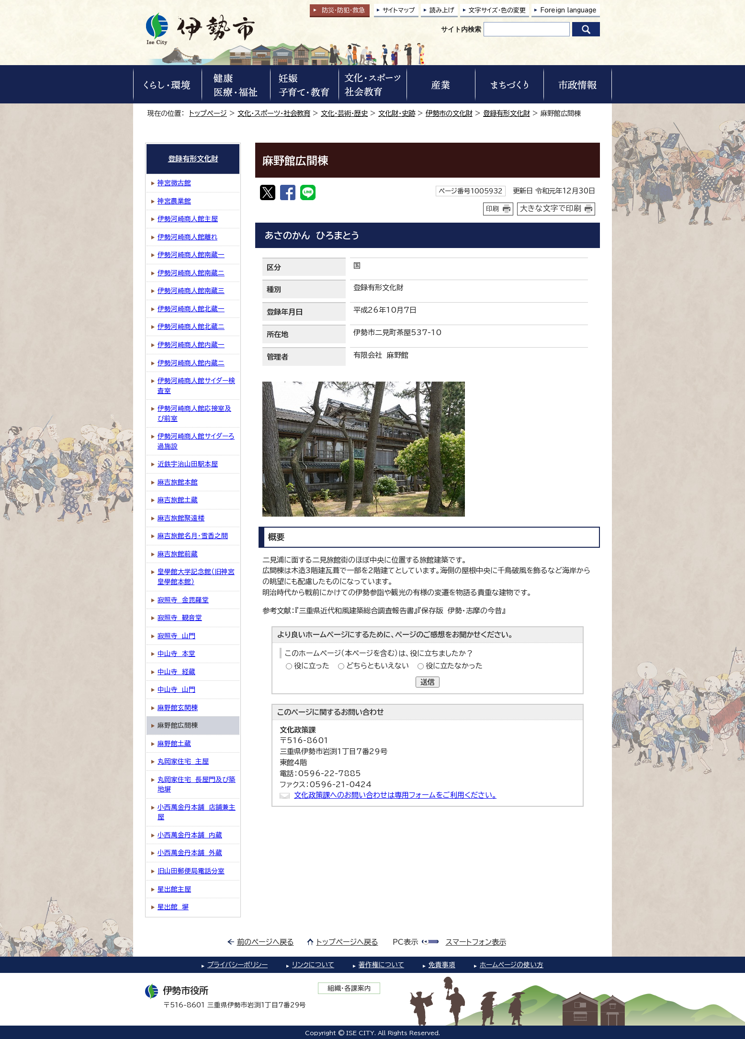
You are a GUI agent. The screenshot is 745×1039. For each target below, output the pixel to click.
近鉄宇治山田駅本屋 (188, 464)
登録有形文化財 (506, 113)
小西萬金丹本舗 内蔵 (190, 835)
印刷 (492, 208)
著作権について (381, 964)
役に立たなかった (454, 665)
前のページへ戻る (265, 942)
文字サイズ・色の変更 (497, 10)
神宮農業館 (174, 201)
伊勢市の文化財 (449, 113)
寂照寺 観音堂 (180, 617)
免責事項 (442, 964)
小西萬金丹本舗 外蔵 (190, 852)
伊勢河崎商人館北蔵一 (191, 308)
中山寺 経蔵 (176, 671)
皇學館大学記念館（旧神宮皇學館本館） (196, 576)
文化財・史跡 (396, 113)
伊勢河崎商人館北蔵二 (191, 326)
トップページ (208, 113)
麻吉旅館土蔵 (178, 500)
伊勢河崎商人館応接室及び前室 (194, 413)
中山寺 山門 (176, 689)
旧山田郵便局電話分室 (191, 871)
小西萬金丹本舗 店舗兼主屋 (197, 812)
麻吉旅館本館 (178, 482)
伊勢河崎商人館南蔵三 (191, 290)
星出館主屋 (174, 889)
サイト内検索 (461, 29)
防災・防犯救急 (343, 10)
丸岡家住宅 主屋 (183, 761)
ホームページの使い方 (511, 964)
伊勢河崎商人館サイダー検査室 (196, 385)
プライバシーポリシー (237, 964)
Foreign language (568, 10)
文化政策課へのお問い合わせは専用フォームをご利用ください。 (395, 795)
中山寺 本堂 (176, 653)
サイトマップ (399, 10)
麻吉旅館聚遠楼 (181, 518)
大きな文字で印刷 (550, 208)
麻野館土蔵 (174, 743)
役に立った (311, 665)
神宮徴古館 (174, 183)
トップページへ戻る (347, 942)
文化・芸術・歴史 (344, 113)
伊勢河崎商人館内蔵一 (191, 344)
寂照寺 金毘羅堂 (183, 600)
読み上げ (441, 10)
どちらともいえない (377, 665)
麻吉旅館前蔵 (178, 554)
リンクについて (313, 964)
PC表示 (405, 942)
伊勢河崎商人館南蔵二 (191, 273)
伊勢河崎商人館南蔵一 (191, 254)
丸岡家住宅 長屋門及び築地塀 (197, 784)
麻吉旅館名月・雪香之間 (193, 535)
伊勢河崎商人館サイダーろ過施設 (196, 441)
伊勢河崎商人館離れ (187, 237)
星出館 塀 (173, 906)
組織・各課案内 (349, 988)
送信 (427, 682)
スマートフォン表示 (476, 942)
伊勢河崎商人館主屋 (188, 218)
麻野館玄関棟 (178, 707)
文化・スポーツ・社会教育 (273, 113)
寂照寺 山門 (176, 635)
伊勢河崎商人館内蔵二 (191, 363)
